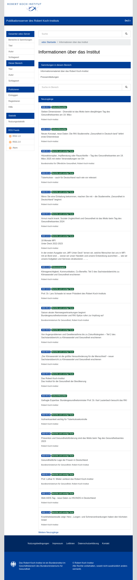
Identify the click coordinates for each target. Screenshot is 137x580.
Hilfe (10, 107)
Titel (10, 46)
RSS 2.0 (14, 142)
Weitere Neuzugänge (48, 532)
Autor (11, 51)
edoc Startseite (49, 42)
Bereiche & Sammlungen (20, 40)
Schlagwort (13, 57)
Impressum (57, 543)
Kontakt (105, 543)
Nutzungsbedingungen (38, 543)
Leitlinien (70, 543)
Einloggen (13, 95)
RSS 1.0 (14, 136)
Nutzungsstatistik (16, 121)
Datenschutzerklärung (88, 543)
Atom (13, 148)
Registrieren (14, 101)
